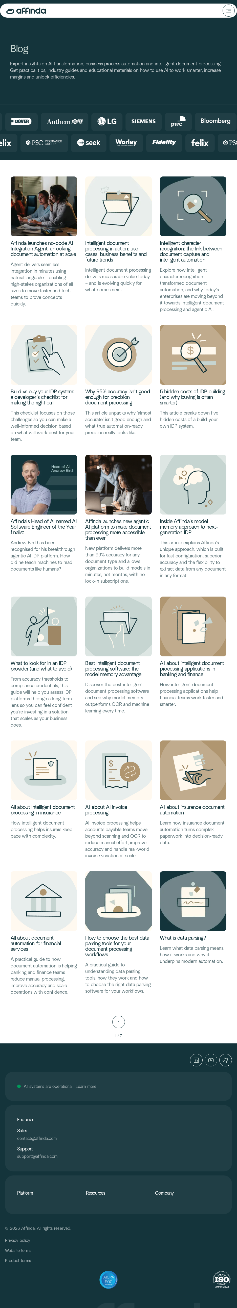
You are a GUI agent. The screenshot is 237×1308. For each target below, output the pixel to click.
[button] (229, 11)
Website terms (18, 1250)
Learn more (86, 1086)
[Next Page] (118, 1022)
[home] (30, 11)
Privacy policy (17, 1240)
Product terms (18, 1260)
